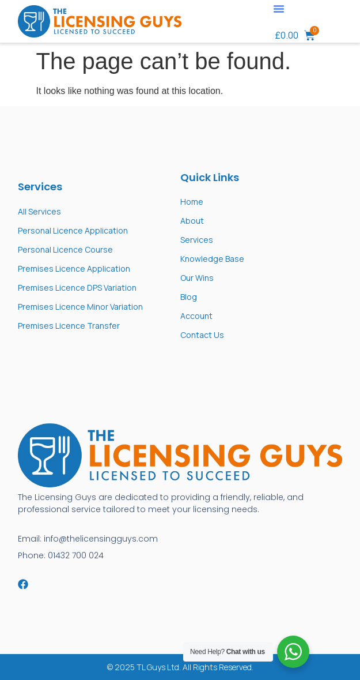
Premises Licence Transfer (69, 325)
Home (191, 201)
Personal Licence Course (65, 249)
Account (196, 315)
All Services (39, 211)
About (192, 220)
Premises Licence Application (74, 268)
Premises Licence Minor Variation (80, 306)
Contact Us (202, 334)
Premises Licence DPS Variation (77, 287)
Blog (188, 296)
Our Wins (197, 277)
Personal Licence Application (73, 230)
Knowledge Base (212, 258)
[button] (278, 8)
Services (196, 239)
